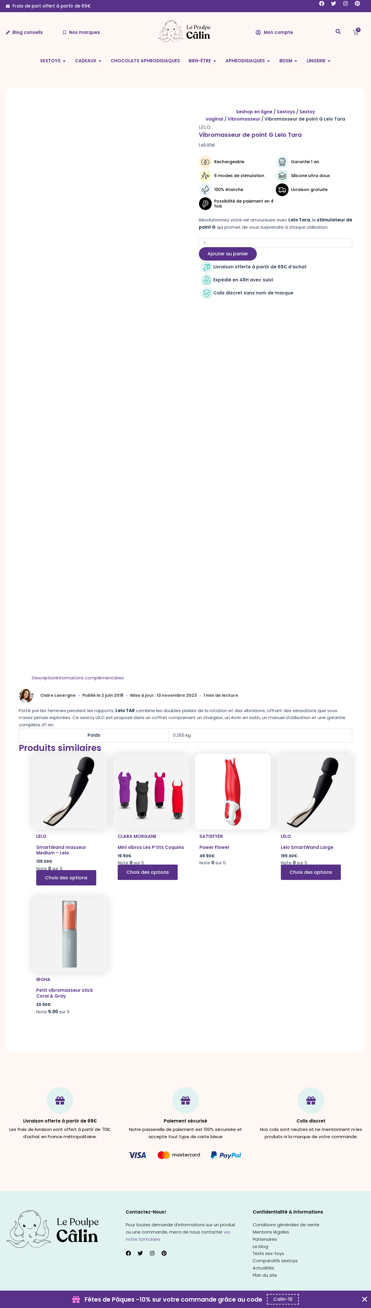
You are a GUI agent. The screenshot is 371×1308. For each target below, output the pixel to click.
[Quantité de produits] (275, 243)
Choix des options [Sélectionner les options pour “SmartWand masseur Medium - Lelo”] (66, 877)
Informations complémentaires (90, 678)
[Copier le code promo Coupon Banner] (283, 1299)
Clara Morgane (137, 836)
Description (44, 678)
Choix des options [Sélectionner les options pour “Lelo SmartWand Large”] (311, 872)
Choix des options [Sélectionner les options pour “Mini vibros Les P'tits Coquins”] (147, 872)
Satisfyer (211, 836)
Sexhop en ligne (254, 112)
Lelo (205, 127)
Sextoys (286, 112)
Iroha (43, 979)
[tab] (44, 678)
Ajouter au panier (228, 253)
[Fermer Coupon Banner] (364, 1299)
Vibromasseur (244, 119)
